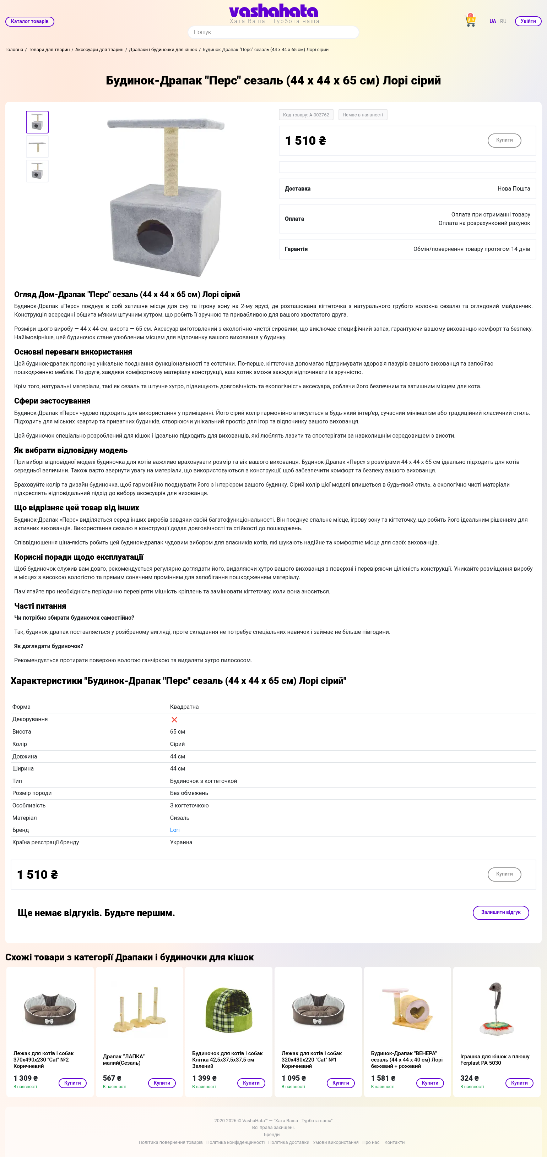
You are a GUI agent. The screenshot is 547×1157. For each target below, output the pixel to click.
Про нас (371, 1142)
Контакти (394, 1142)
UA (493, 21)
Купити (504, 140)
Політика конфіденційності (235, 1142)
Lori (175, 830)
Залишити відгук (501, 912)
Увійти (528, 21)
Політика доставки (288, 1142)
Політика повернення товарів (170, 1142)
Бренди (272, 1134)
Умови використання (336, 1142)
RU (503, 21)
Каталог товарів (30, 21)
